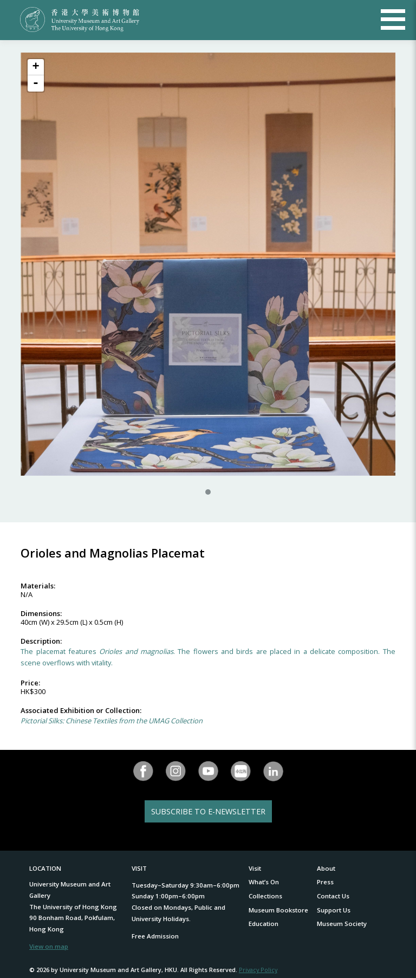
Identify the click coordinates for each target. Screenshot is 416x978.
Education (263, 923)
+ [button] (35, 67)
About (326, 868)
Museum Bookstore (278, 910)
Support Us (333, 910)
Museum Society (342, 923)
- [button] (36, 83)
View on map (48, 946)
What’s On (264, 882)
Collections (265, 896)
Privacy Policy (258, 970)
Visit (255, 868)
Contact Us (333, 896)
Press (325, 882)
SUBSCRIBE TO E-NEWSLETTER (208, 811)
